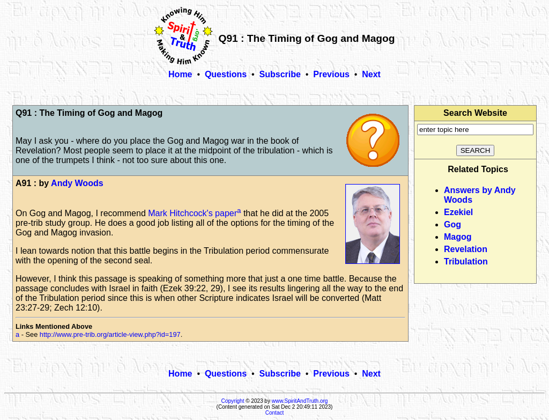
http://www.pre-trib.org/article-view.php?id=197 (110, 334)
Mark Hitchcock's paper (192, 213)
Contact (274, 413)
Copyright (232, 401)
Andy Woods (77, 183)
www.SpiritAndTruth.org (300, 401)
